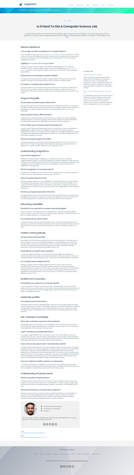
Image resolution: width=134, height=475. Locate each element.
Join (103, 5)
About (42, 454)
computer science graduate (52, 54)
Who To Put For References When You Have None (97, 92)
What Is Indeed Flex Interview (92, 75)
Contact (110, 5)
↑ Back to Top (95, 454)
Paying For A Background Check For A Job (34, 437)
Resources (79, 5)
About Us (96, 5)
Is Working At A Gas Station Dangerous (33, 433)
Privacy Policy (65, 454)
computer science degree (39, 63)
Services (70, 5)
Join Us (73, 454)
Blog (88, 5)
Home (36, 454)
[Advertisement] (98, 56)
